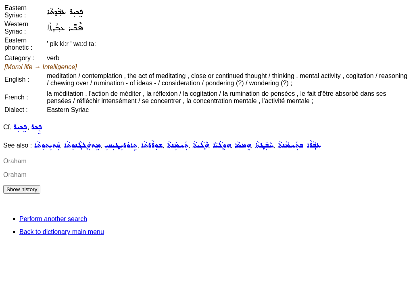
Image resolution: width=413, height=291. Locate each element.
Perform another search (53, 218)
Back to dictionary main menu (61, 231)
